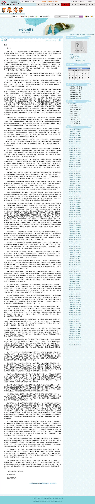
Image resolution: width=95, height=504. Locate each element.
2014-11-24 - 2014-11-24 (75, 306)
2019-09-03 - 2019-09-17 (75, 223)
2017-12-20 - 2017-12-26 (75, 254)
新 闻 (48, 4)
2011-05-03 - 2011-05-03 (75, 341)
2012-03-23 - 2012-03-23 (75, 333)
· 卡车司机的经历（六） (75, 98)
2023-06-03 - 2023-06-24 (75, 162)
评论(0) (45, 483)
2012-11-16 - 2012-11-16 (75, 325)
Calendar (73, 64)
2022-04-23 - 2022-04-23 (75, 175)
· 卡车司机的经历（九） (75, 92)
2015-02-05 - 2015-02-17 (75, 300)
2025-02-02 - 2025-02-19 (75, 145)
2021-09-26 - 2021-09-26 (75, 185)
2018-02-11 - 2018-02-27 (75, 250)
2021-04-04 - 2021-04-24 (75, 187)
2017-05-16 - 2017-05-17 (75, 260)
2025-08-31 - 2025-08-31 (75, 137)
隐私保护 (61, 498)
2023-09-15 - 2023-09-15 (75, 160)
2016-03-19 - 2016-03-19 (75, 279)
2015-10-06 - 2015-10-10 (75, 285)
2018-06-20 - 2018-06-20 (75, 245)
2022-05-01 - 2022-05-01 (75, 174)
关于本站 (34, 498)
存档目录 (73, 127)
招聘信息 (50, 498)
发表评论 (54, 483)
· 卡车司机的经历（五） (76, 119)
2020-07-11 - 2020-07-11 (75, 204)
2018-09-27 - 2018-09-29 (75, 241)
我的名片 (73, 37)
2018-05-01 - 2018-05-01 (75, 247)
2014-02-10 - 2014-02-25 (75, 314)
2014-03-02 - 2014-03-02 (75, 312)
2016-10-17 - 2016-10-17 (75, 273)
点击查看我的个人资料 (79, 60)
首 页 (40, 4)
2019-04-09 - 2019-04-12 (75, 231)
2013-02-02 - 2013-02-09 (75, 320)
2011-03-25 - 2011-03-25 (75, 345)
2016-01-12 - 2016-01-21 (75, 283)
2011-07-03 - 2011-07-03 (75, 339)
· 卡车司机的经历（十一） (75, 89)
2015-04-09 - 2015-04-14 (75, 296)
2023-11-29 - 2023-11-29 (75, 158)
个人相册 (39, 16)
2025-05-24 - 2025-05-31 (75, 141)
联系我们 (82, 1)
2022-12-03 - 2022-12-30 (75, 166)
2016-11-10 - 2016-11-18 (75, 272)
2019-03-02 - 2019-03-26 (75, 233)
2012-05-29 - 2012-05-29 (75, 331)
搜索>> (15, 16)
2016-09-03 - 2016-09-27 (75, 275)
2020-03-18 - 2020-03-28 (75, 212)
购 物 (91, 4)
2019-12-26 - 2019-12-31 (75, 218)
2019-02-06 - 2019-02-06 (75, 235)
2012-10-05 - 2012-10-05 (75, 327)
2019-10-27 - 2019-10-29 (75, 222)
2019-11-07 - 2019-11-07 (75, 220)
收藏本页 (92, 34)
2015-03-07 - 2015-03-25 (75, 298)
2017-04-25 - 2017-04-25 (75, 262)
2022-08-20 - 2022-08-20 (75, 172)
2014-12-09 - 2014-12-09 (75, 304)
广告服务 (74, 1)
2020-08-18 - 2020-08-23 (75, 202)
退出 (93, 16)
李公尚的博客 (26, 29)
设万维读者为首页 (29, 1)
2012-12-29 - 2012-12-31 (75, 323)
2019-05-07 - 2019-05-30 (75, 229)
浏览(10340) (34, 483)
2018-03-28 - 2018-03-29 (75, 248)
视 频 (57, 4)
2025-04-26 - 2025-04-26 (75, 143)
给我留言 (47, 16)
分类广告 (82, 4)
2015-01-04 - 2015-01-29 (75, 302)
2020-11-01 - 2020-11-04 (75, 197)
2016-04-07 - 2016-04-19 (75, 277)
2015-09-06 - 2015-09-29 (75, 287)
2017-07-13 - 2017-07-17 (75, 258)
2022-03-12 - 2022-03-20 (75, 177)
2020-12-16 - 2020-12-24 (75, 195)
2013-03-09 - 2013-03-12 (75, 318)
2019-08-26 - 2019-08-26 (75, 225)
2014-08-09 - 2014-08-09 (75, 310)
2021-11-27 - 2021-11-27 (75, 183)
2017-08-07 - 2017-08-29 (75, 256)
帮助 (88, 16)
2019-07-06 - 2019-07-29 (75, 227)
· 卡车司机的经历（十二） (75, 87)
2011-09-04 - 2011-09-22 (75, 337)
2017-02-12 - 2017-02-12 (75, 266)
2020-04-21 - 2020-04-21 (75, 210)
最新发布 (73, 84)
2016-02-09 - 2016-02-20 (75, 281)
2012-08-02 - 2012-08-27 (75, 329)
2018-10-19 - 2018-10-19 (75, 239)
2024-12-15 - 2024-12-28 (75, 149)
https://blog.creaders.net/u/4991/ (77, 34)
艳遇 (5, 40)
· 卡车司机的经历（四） (76, 121)
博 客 (65, 4)
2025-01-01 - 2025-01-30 (75, 147)
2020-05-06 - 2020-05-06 (75, 208)
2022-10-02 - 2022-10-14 (75, 168)
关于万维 (90, 1)
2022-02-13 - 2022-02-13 (75, 179)
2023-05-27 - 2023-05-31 (75, 164)
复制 (87, 34)
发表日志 (24, 16)
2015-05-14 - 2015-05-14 (75, 295)
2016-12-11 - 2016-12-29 (75, 270)
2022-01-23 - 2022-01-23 (75, 181)
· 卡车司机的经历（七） (75, 96)
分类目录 (73, 101)
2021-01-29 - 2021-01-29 (75, 193)
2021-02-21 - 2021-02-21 (75, 191)
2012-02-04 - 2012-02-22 (75, 335)
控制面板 (32, 16)
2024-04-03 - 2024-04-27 (75, 152)
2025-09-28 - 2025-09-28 (75, 135)
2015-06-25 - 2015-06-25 (75, 293)
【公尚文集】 (73, 104)
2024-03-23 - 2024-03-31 (75, 154)
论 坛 (74, 4)
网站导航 (55, 498)
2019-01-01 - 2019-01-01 (75, 237)
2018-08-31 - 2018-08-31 (75, 243)
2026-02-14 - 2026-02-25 (75, 131)
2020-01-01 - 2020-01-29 (75, 216)
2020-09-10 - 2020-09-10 (75, 200)
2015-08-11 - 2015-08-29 (75, 289)
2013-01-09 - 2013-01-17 (75, 321)
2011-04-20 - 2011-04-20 (75, 343)
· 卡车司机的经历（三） (76, 123)
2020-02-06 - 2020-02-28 (75, 214)
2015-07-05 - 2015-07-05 (75, 291)
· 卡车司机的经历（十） (75, 90)
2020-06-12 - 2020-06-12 (75, 206)
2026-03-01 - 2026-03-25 (75, 129)
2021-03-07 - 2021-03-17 (75, 189)
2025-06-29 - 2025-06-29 (75, 139)
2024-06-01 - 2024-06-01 (75, 150)
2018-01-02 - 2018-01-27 (75, 252)
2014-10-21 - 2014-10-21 (75, 308)
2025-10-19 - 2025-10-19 (75, 133)
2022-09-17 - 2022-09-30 (75, 170)
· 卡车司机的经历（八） (75, 94)
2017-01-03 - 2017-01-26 (75, 268)
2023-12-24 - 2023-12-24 (75, 156)
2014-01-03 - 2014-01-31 (75, 316)
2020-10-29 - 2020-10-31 (75, 198)
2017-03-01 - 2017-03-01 (75, 264)
